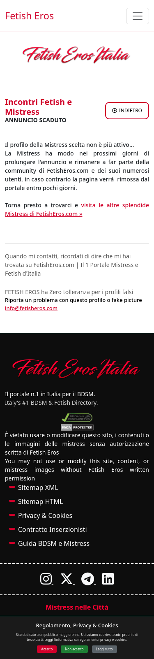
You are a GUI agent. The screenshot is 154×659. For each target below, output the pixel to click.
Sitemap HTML (40, 501)
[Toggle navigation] (137, 16)
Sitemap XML (38, 487)
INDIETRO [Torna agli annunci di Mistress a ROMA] (127, 110)
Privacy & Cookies (45, 515)
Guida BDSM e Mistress (54, 543)
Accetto (47, 649)
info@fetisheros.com (31, 308)
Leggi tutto (104, 649)
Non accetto (74, 649)
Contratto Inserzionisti (52, 529)
